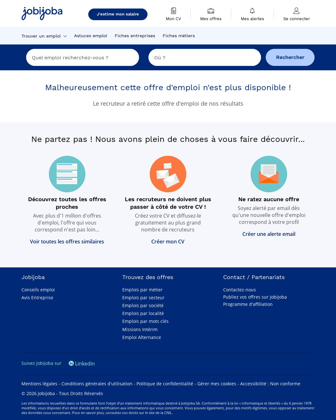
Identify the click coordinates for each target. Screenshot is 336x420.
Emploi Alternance (141, 337)
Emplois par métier (142, 290)
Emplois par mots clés (145, 321)
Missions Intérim (140, 329)
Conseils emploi (38, 290)
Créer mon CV (167, 241)
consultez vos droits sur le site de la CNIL (139, 412)
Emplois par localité (143, 313)
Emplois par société (143, 305)
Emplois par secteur (143, 297)
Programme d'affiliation (248, 304)
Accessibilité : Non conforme (270, 384)
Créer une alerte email (268, 233)
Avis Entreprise (37, 297)
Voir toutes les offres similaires (67, 241)
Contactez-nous (239, 290)
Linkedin (82, 363)
